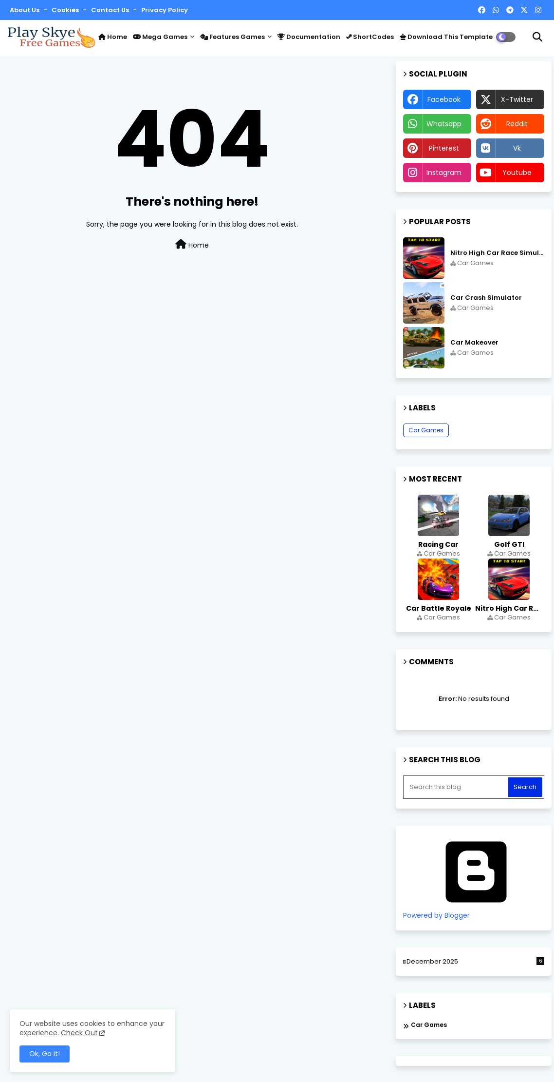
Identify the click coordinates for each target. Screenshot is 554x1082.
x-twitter (517, 99)
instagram (444, 172)
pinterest (444, 148)
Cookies (66, 10)
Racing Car (438, 544)
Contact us (110, 10)
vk (517, 148)
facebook (444, 99)
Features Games (232, 36)
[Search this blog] (456, 787)
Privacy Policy (164, 10)
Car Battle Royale (438, 608)
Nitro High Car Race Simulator (497, 253)
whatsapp (444, 124)
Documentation (308, 36)
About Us (25, 10)
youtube (517, 172)
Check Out (79, 1033)
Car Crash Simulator (486, 297)
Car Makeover (474, 342)
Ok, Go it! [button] (44, 1054)
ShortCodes (370, 36)
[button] (537, 37)
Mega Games (160, 36)
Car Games (425, 430)
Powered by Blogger (476, 911)
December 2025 (475, 961)
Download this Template (446, 36)
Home (112, 36)
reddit (517, 124)
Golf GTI (509, 544)
